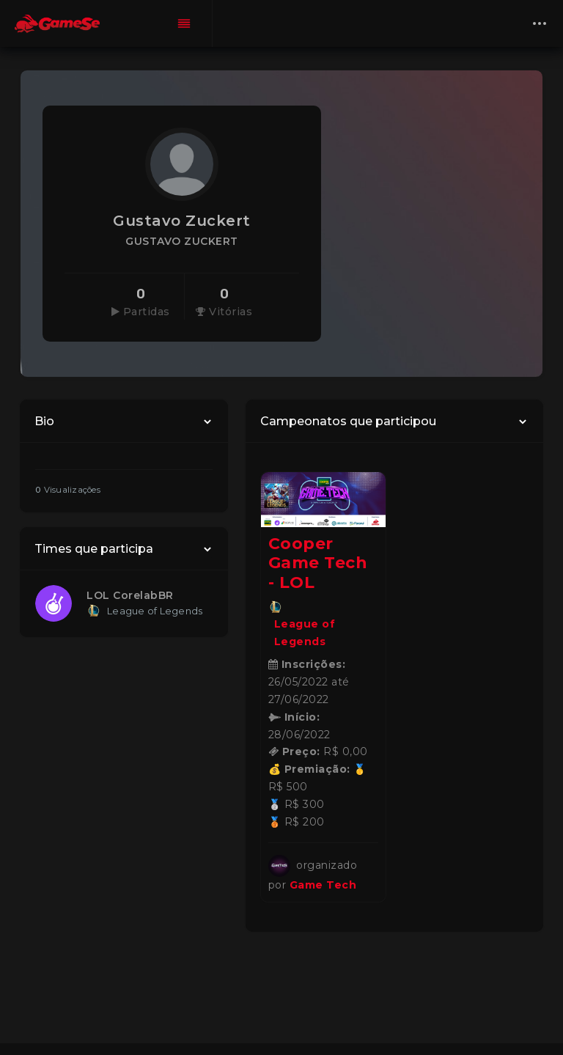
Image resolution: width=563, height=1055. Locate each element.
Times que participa (93, 549)
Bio (44, 421)
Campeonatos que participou (348, 421)
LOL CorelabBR (130, 595)
